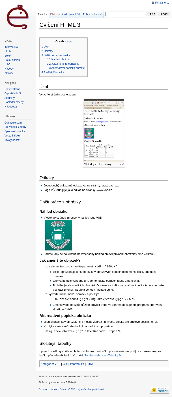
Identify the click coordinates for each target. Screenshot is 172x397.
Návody (9, 68)
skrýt (68, 41)
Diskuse (55, 14)
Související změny (15, 126)
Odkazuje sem (13, 122)
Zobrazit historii (92, 14)
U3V (7, 64)
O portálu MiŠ (12, 93)
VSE (57, 363)
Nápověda (10, 106)
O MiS (71, 388)
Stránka (42, 14)
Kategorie (47, 363)
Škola (7, 51)
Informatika (77, 363)
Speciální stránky (14, 131)
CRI (65, 363)
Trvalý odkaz (12, 140)
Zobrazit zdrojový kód (66, 14)
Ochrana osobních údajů (52, 388)
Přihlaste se (162, 2)
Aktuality (9, 97)
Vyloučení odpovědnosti (91, 388)
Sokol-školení (12, 60)
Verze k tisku (12, 135)
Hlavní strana (12, 89)
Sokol (7, 55)
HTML (90, 363)
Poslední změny (14, 102)
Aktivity (8, 73)
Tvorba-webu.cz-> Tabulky (101, 354)
